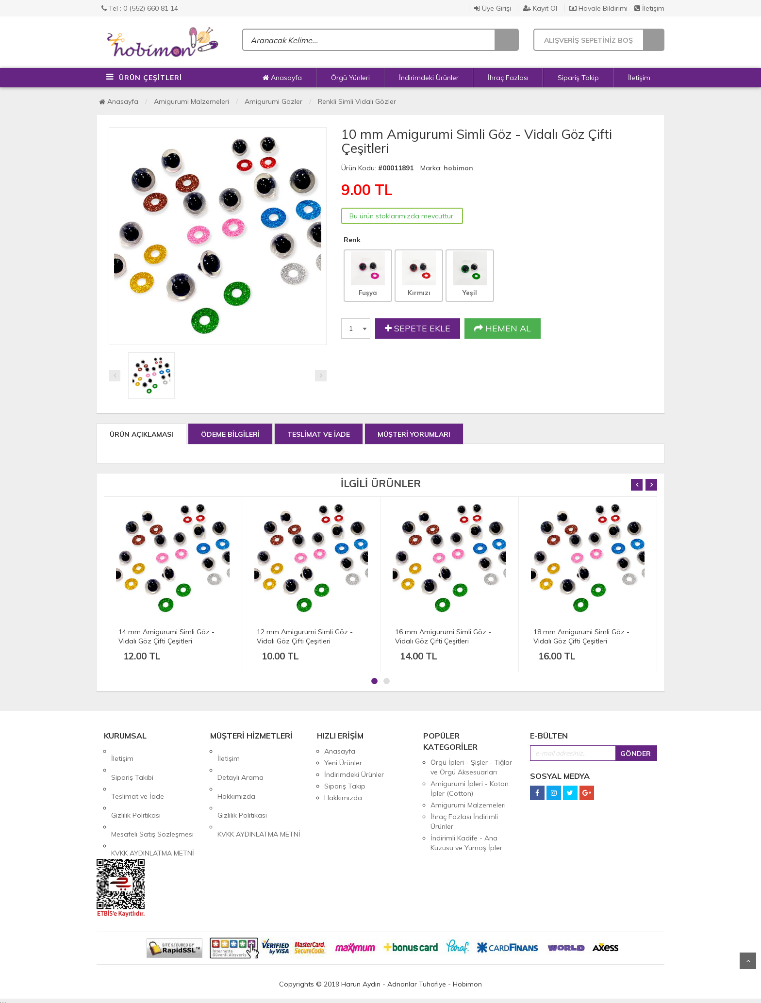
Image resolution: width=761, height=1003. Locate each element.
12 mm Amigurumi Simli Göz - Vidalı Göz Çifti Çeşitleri (305, 636)
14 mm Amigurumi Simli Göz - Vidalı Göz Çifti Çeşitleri (166, 636)
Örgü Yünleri (350, 77)
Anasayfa (282, 77)
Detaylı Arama (240, 762)
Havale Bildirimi (598, 8)
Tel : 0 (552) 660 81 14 (139, 8)
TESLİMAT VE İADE (318, 434)
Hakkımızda (236, 774)
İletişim (649, 8)
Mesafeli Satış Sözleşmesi (152, 797)
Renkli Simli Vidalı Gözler (357, 101)
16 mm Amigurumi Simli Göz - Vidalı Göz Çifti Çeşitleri (443, 636)
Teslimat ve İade (137, 774)
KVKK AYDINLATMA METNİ (152, 809)
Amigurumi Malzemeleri (191, 101)
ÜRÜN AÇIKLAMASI (141, 434)
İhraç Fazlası (508, 77)
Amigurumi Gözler (273, 101)
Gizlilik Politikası (136, 786)
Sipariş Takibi (132, 762)
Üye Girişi (492, 8)
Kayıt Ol (540, 8)
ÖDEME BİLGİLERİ (230, 434)
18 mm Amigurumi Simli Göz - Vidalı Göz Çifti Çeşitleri (581, 636)
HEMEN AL (502, 328)
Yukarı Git (748, 961)
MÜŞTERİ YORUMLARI (414, 434)
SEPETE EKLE (417, 328)
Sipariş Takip (578, 77)
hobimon (458, 168)
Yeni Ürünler (343, 762)
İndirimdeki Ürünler (429, 77)
